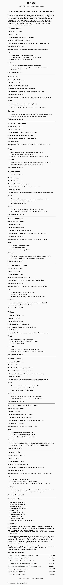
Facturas (33, 6)
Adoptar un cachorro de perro (16, 558)
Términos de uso (20, 583)
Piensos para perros (13, 574)
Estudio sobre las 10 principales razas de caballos (21, 566)
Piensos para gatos (13, 571)
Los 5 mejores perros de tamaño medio (18, 560)
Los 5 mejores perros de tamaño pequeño (19, 563)
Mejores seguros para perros (16, 569)
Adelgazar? (26, 6)
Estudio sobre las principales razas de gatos (20, 555)
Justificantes (40, 6)
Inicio (20, 6)
